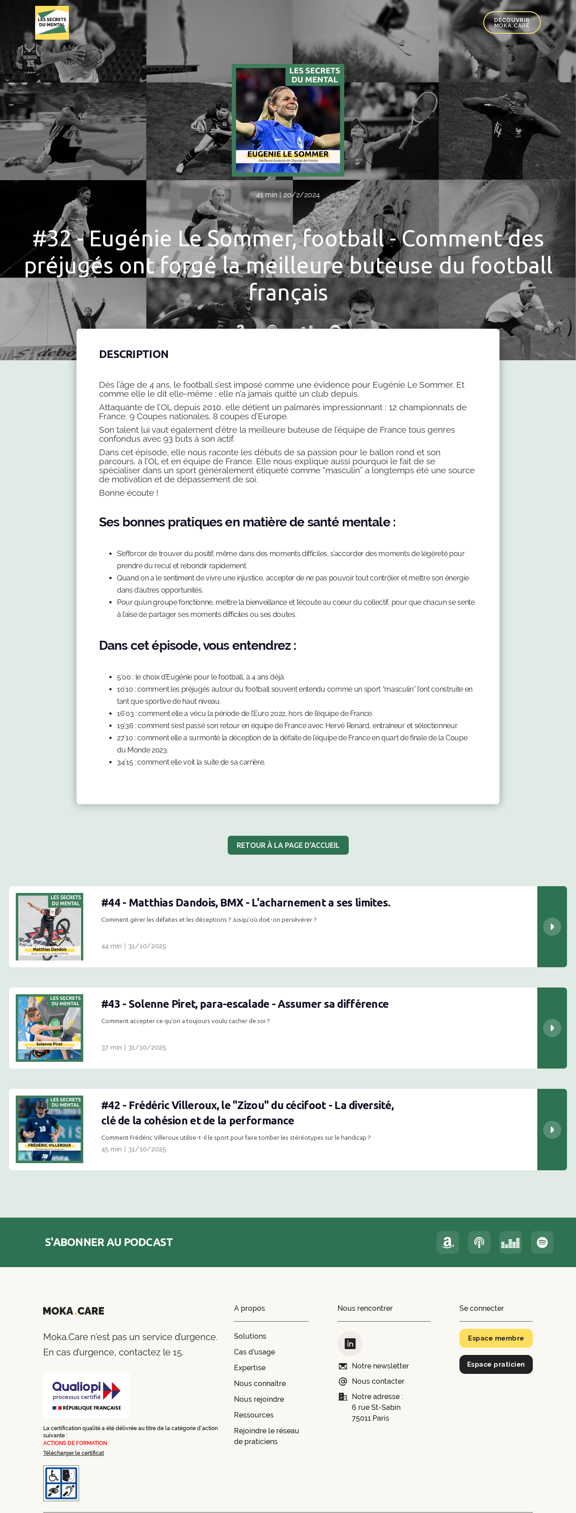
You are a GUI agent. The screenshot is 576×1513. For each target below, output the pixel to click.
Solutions (250, 1336)
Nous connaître (260, 1383)
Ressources (254, 1415)
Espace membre (496, 1338)
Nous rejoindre (259, 1399)
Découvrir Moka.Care (512, 23)
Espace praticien (496, 1364)
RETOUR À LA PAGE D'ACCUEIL (288, 845)
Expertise (250, 1368)
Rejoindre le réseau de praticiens (266, 1436)
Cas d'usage (254, 1352)
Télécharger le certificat (73, 1453)
